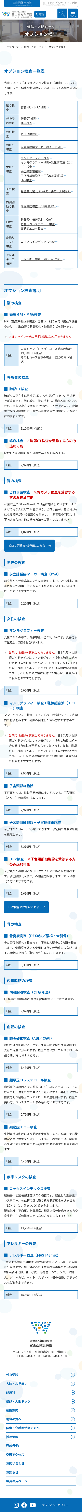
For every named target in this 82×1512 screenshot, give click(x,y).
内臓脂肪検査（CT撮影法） (38, 206)
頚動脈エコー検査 (32, 228)
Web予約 (12, 1445)
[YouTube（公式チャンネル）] (32, 1505)
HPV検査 (26, 180)
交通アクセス (15, 1454)
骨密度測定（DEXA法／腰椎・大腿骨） (46, 191)
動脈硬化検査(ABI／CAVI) (37, 219)
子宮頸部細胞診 (31, 171)
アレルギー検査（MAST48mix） (41, 259)
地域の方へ (13, 1419)
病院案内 (12, 1410)
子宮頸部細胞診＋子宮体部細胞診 (42, 176)
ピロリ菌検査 (29, 134)
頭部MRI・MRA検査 (33, 107)
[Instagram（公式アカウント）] (16, 1505)
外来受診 (12, 1374)
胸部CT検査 (28, 118)
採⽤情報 (12, 1436)
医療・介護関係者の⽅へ (23, 1427)
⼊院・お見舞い (16, 1383)
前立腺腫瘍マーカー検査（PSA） (42, 147)
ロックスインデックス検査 (38, 241)
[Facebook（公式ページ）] (24, 1505)
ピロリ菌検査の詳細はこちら (26, 545)
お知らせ (12, 1472)
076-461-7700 (30, 1356)
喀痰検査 (26, 123)
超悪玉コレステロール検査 (38, 224)
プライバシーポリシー (55, 1505)
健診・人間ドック (18, 1401)
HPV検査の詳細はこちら (23, 907)
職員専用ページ (16, 1481)
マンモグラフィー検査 (35, 158)
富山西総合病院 (41, 1343)
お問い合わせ (15, 1463)
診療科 (10, 1392)
